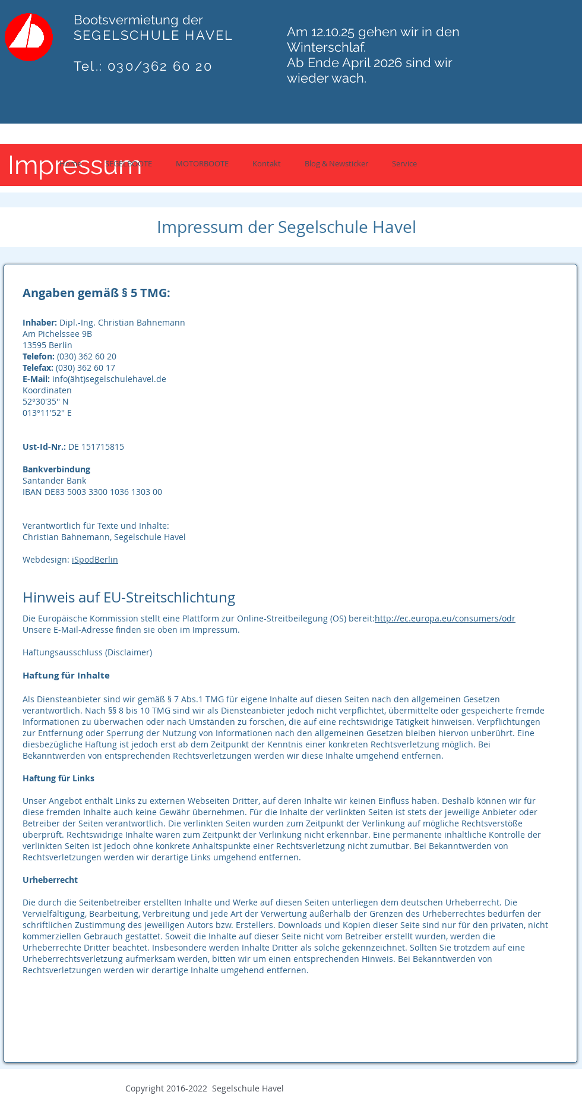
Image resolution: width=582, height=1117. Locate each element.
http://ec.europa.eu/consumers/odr (445, 618)
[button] (128, 163)
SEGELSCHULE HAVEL (153, 35)
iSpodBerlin (95, 559)
